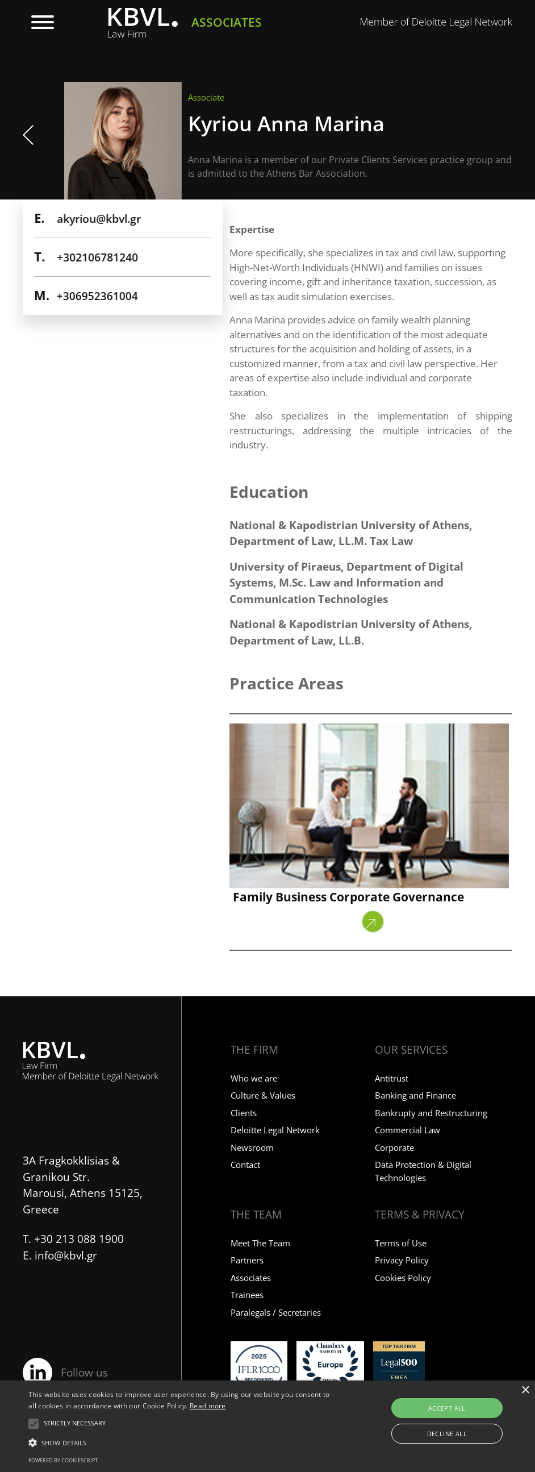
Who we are (254, 1078)
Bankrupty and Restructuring (431, 1112)
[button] (75, 1423)
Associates (251, 1277)
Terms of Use (401, 1243)
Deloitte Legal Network (275, 1130)
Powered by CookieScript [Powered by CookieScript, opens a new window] (63, 1460)
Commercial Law (407, 1130)
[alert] (267, 1426)
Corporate (394, 1147)
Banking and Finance (415, 1095)
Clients (244, 1112)
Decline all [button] (447, 1433)
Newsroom (252, 1147)
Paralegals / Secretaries (276, 1312)
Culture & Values (263, 1095)
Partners (247, 1260)
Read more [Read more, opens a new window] (208, 1406)
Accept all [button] (447, 1408)
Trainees (247, 1294)
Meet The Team (260, 1243)
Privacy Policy (402, 1260)
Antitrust (391, 1078)
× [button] (525, 1390)
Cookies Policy (403, 1277)
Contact (245, 1164)
